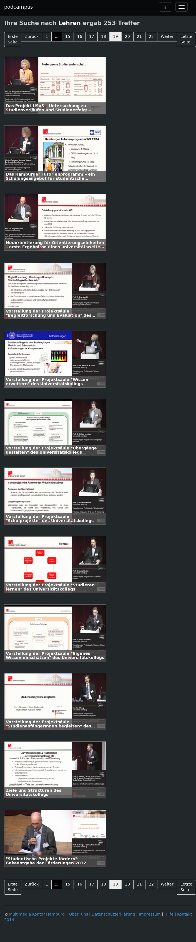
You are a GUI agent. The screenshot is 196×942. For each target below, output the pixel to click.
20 (127, 36)
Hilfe (169, 914)
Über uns (78, 914)
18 (103, 36)
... (56, 36)
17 (91, 36)
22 (151, 36)
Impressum (150, 914)
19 (115, 36)
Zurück (32, 36)
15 (67, 36)
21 (139, 36)
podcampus (18, 7)
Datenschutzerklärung (113, 914)
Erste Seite (13, 39)
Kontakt (184, 914)
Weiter (167, 36)
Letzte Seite (186, 39)
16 (79, 36)
